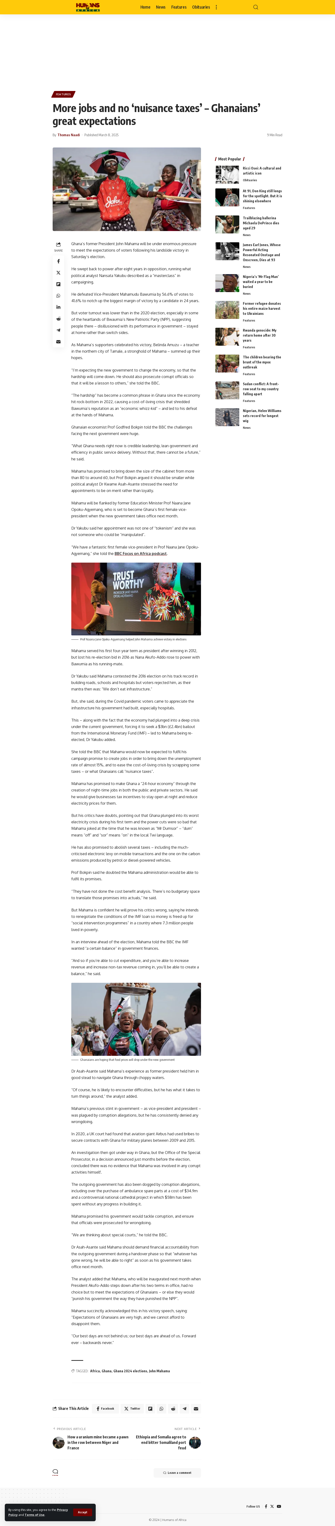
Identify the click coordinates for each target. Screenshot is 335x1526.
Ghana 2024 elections (130, 1371)
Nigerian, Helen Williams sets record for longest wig (262, 416)
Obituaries (250, 180)
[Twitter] (272, 1506)
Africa (95, 1371)
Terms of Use (35, 1515)
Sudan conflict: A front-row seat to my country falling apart (261, 389)
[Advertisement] (167, 50)
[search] (255, 7)
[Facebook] (266, 1506)
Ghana (107, 1371)
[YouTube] (279, 1506)
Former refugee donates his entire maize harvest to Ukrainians (262, 308)
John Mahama (159, 1371)
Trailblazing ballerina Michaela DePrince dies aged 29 (261, 223)
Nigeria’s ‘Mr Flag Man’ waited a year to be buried (261, 281)
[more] (216, 7)
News (247, 235)
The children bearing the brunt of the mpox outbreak (262, 362)
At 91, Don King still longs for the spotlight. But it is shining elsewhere (262, 196)
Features (63, 94)
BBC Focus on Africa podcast (141, 553)
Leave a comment (177, 1473)
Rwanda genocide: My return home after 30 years (259, 335)
